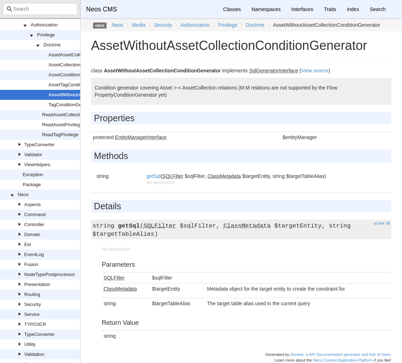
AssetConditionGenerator (74, 74)
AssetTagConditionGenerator (78, 84)
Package (32, 184)
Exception (33, 174)
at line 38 (382, 223)
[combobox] (40, 9)
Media (138, 25)
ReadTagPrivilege (60, 134)
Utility (30, 344)
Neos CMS (101, 9)
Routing (32, 294)
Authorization (44, 24)
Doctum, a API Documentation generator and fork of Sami (340, 354)
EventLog (34, 254)
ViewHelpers (37, 164)
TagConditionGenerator (72, 104)
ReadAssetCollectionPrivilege (72, 114)
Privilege (46, 34)
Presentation (37, 284)
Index (353, 9)
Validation (34, 354)
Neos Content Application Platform (343, 360)
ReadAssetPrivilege (62, 124)
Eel (27, 244)
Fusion (31, 264)
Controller (34, 224)
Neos (23, 194)
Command (35, 214)
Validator (33, 154)
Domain (32, 234)
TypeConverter (39, 144)
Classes (232, 9)
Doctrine (52, 44)
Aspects (32, 204)
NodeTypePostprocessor (49, 274)
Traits (330, 9)
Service (32, 314)
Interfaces (302, 9)
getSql (153, 176)
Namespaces (266, 9)
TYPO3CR (35, 324)
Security (32, 304)
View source (314, 70)
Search (378, 9)
